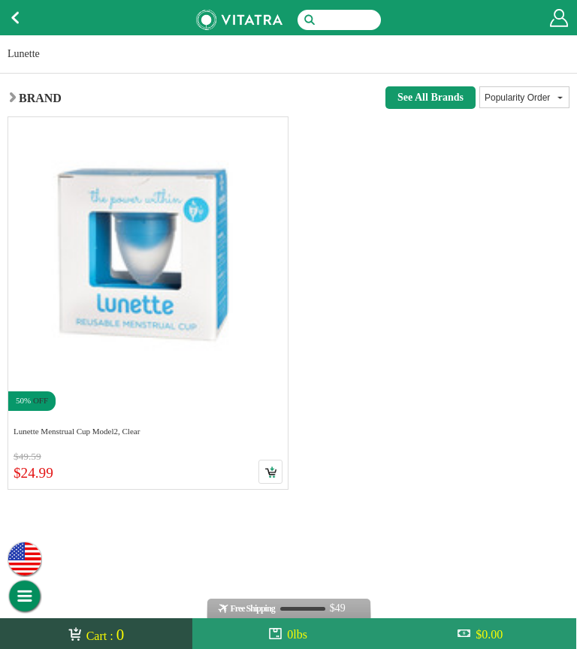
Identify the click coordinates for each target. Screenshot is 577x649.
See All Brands (430, 97)
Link (148, 303)
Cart (270, 472)
